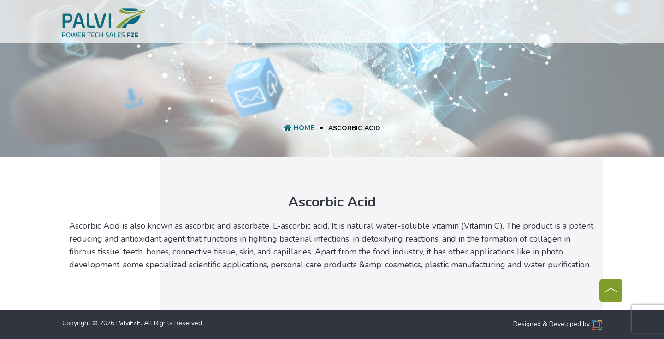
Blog (460, 23)
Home (222, 23)
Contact (493, 23)
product (298, 24)
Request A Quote (353, 23)
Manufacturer (417, 24)
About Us (256, 23)
